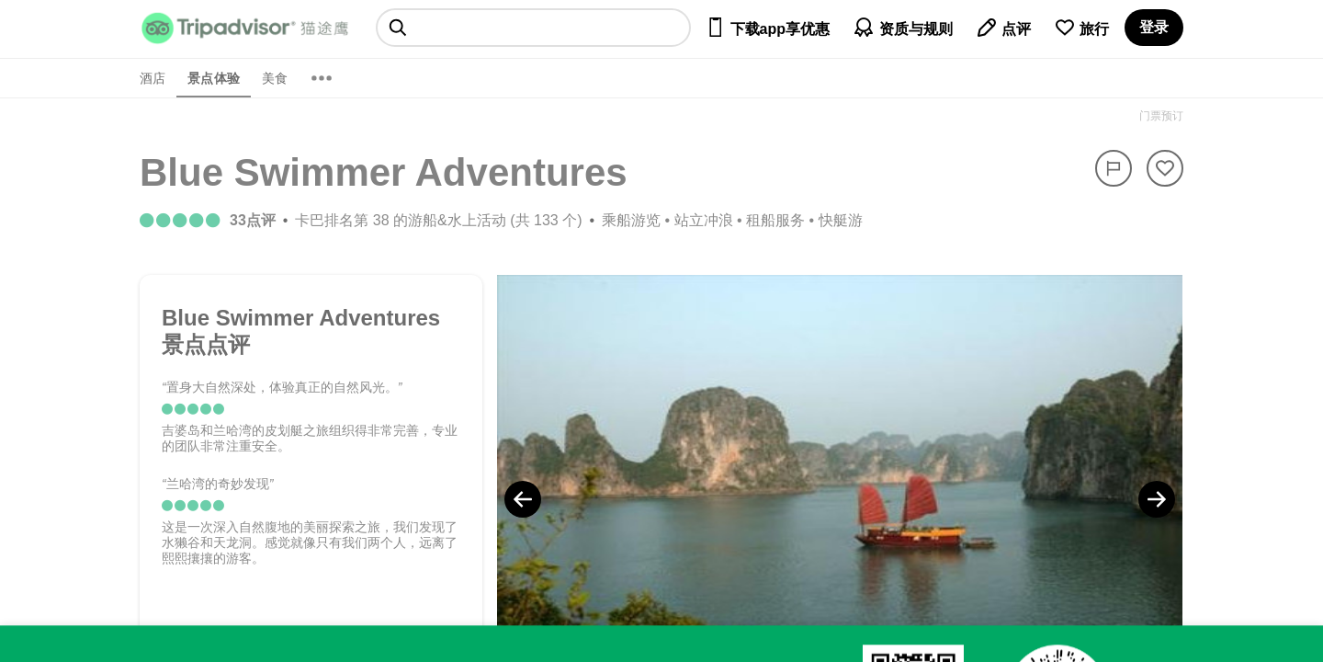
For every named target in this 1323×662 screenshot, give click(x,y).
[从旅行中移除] (1165, 168)
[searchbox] (533, 27)
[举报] (1113, 168)
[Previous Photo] (522, 499)
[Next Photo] (1156, 499)
